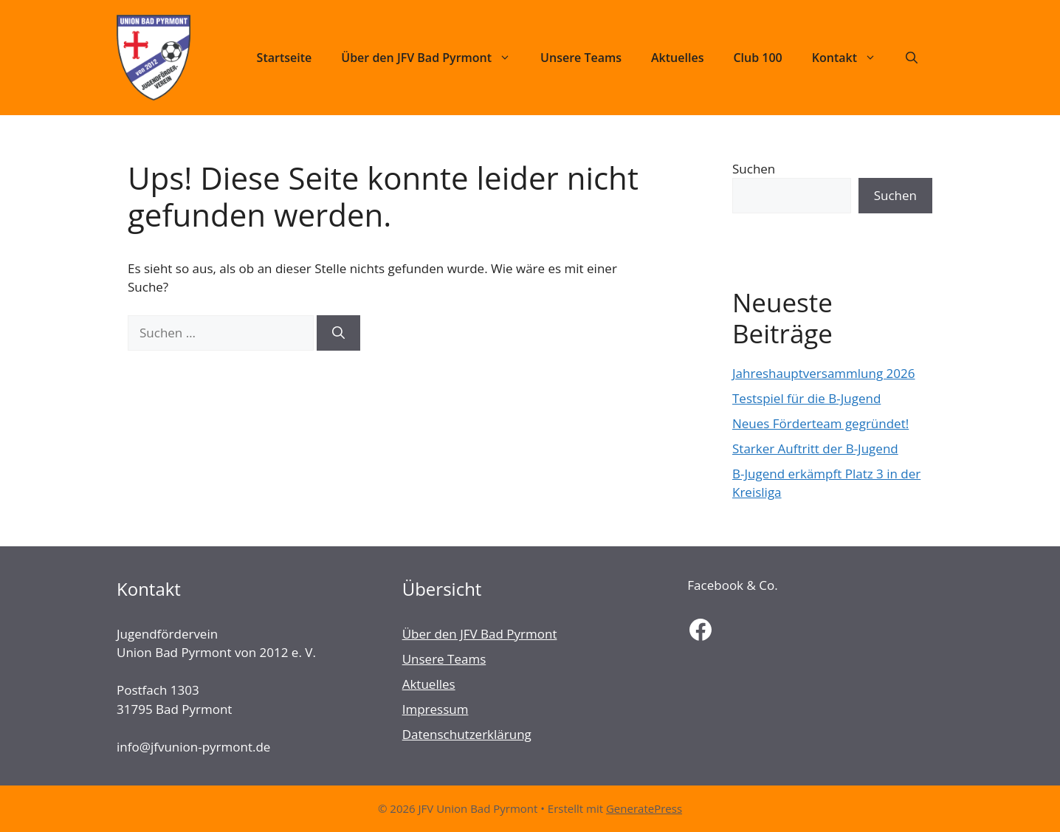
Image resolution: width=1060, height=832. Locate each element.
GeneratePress (644, 808)
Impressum (435, 709)
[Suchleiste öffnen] (911, 57)
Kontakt (851, 57)
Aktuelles (677, 57)
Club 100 (757, 57)
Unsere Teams (581, 57)
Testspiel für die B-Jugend (806, 398)
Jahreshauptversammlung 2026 (823, 373)
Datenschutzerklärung (466, 734)
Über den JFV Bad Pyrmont (433, 57)
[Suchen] (338, 333)
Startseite (284, 57)
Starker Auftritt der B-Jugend (815, 448)
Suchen (753, 168)
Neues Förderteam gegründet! (820, 423)
